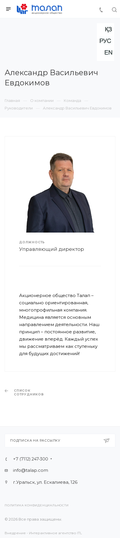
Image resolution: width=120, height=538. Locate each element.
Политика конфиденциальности (37, 505)
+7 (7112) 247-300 (30, 459)
